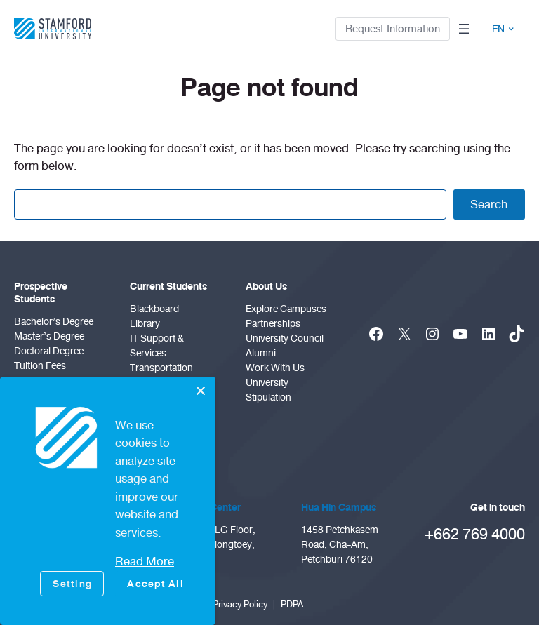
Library (145, 323)
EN (503, 29)
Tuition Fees (40, 365)
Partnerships (273, 323)
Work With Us (275, 368)
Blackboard (154, 309)
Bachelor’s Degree (53, 321)
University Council (285, 338)
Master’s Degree (49, 336)
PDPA (292, 605)
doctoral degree (49, 351)
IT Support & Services (157, 346)
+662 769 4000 (475, 534)
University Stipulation (268, 390)
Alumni (261, 353)
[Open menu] (463, 28)
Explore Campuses (286, 309)
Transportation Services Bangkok (168, 375)
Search (488, 204)
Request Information (392, 28)
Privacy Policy (240, 605)
